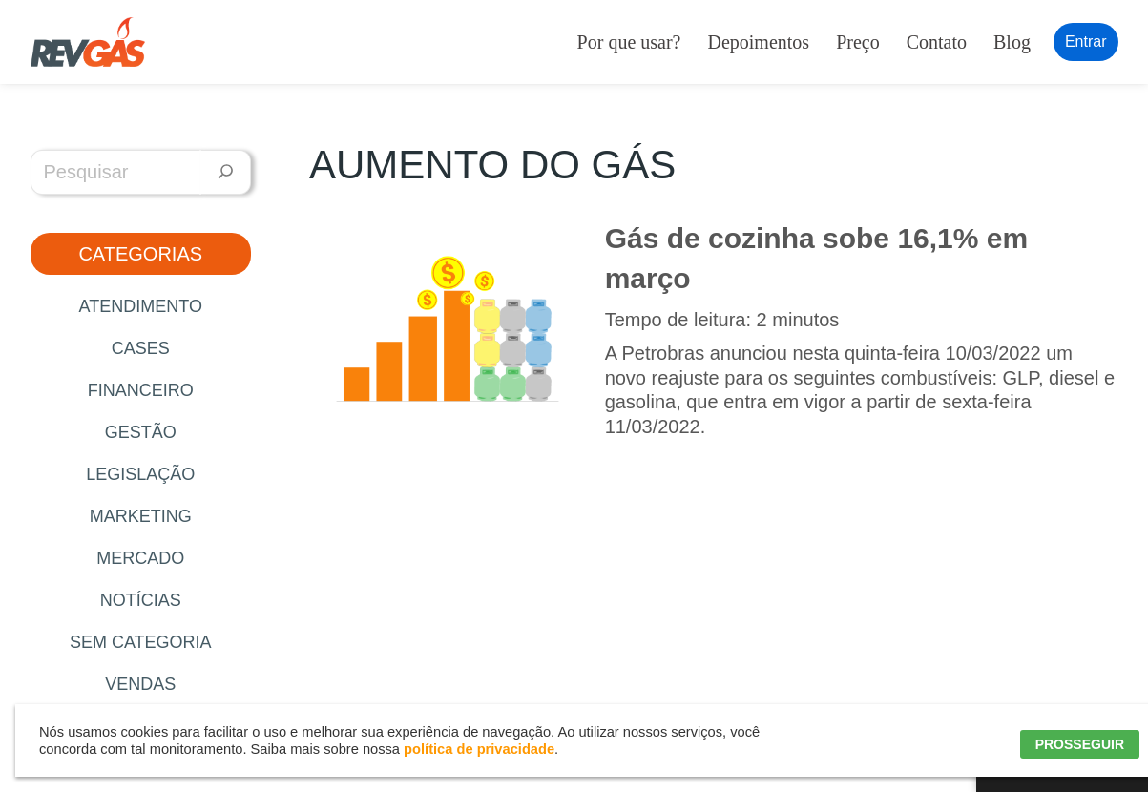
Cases (141, 348)
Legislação (140, 474)
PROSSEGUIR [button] (1079, 744)
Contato (937, 41)
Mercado (140, 558)
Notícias (140, 600)
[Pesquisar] (225, 172)
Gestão (141, 432)
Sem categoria (141, 642)
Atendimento (140, 306)
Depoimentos (758, 41)
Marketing (141, 516)
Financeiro (141, 390)
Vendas (140, 684)
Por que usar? (629, 41)
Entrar (1086, 41)
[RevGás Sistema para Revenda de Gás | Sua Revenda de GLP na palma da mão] (88, 42)
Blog (1012, 41)
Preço (858, 41)
